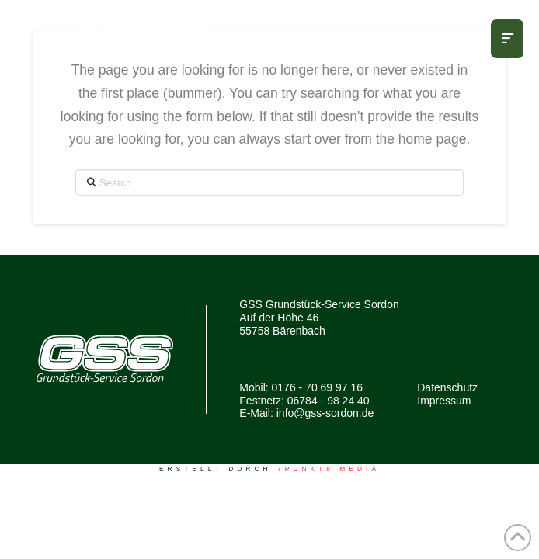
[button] (507, 38)
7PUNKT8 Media (328, 469)
